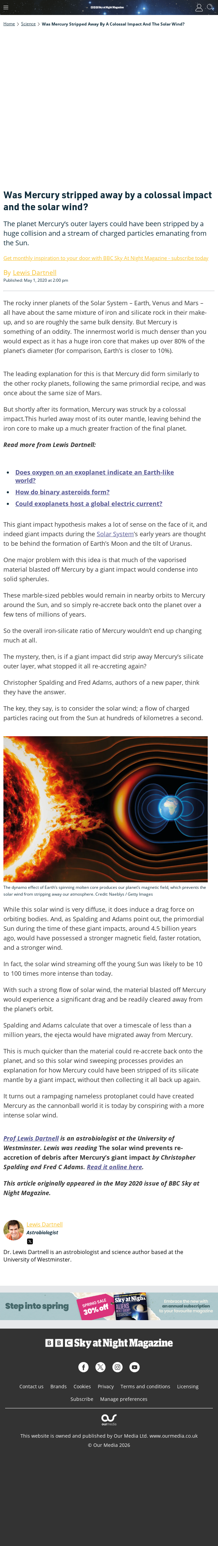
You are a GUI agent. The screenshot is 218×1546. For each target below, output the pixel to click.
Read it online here (114, 1167)
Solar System (115, 534)
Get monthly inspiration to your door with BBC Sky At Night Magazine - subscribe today (105, 257)
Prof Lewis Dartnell (31, 1138)
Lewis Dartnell (45, 1224)
